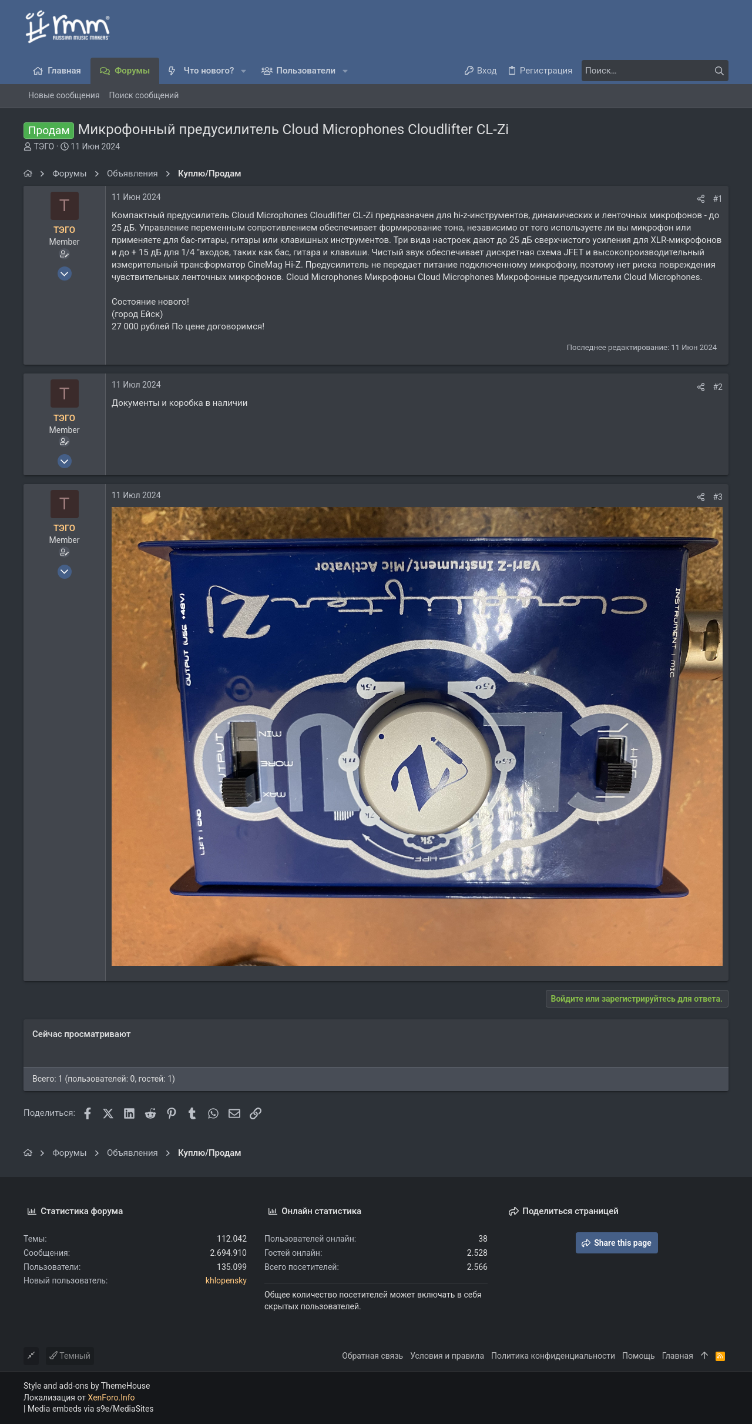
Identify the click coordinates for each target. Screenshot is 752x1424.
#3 (718, 497)
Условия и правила (447, 1355)
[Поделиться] (701, 199)
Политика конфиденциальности (553, 1355)
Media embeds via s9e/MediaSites (91, 1408)
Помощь (638, 1355)
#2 (718, 387)
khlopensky (226, 1280)
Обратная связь (372, 1355)
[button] (243, 71)
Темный (69, 1355)
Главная (677, 1355)
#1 (718, 199)
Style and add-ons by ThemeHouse (87, 1385)
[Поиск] (655, 70)
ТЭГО (43, 146)
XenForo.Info (111, 1397)
